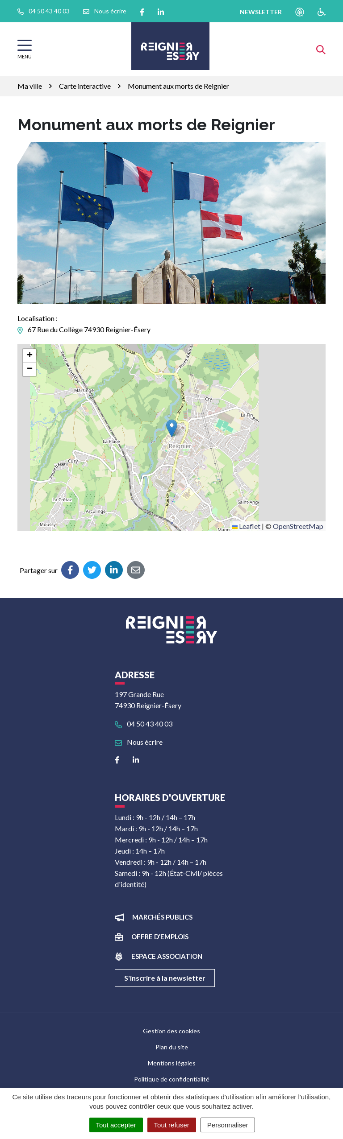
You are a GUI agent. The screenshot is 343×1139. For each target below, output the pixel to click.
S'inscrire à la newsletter (164, 978)
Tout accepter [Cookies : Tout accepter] (116, 1125)
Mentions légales (172, 1063)
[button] (171, 428)
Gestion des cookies (171, 1031)
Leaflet (246, 526)
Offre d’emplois (159, 937)
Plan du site (171, 1047)
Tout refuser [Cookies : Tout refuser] (171, 1125)
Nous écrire (139, 742)
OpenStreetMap (298, 526)
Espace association (166, 956)
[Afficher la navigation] (24, 49)
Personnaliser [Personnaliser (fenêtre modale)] (227, 1125)
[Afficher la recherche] (321, 49)
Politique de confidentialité (171, 1079)
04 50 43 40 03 (143, 723)
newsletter (261, 12)
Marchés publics (162, 917)
